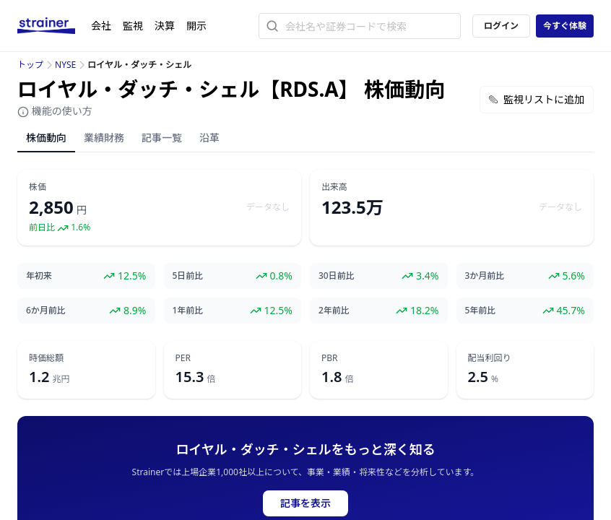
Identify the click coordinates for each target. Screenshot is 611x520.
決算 (165, 25)
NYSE (65, 64)
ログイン (501, 26)
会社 (101, 25)
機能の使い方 (54, 111)
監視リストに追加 (536, 99)
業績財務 (104, 137)
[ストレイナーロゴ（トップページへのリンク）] (54, 26)
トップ (30, 64)
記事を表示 (305, 503)
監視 (133, 25)
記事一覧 (162, 137)
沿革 (209, 137)
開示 (196, 25)
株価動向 (46, 137)
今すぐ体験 (564, 26)
